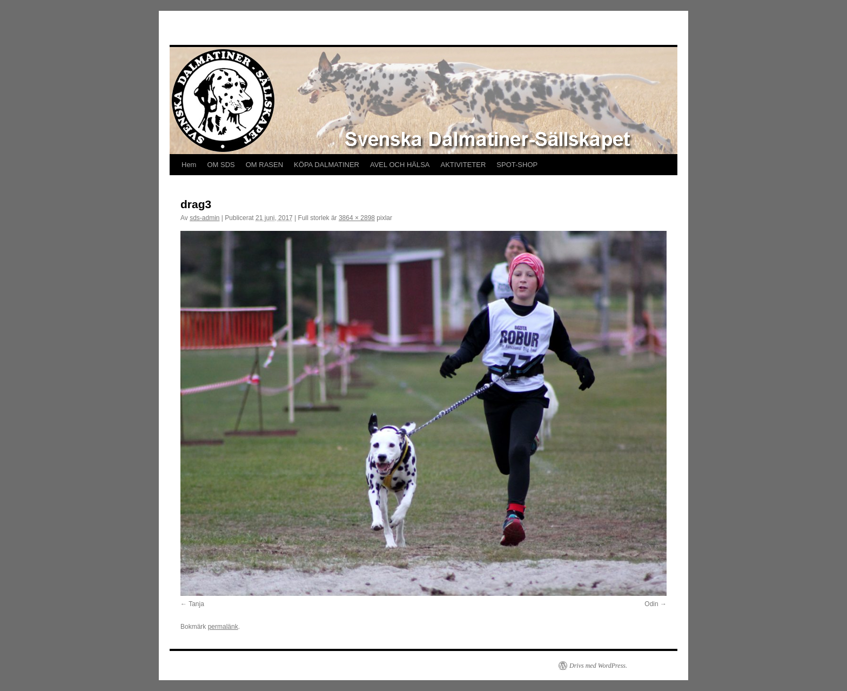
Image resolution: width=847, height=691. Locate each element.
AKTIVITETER (463, 165)
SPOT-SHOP (516, 165)
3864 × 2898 (357, 218)
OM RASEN (264, 165)
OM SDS (220, 165)
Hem (189, 165)
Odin (651, 604)
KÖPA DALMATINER (326, 165)
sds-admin (204, 218)
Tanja (196, 604)
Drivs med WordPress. (598, 665)
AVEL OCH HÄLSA (400, 165)
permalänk (223, 626)
